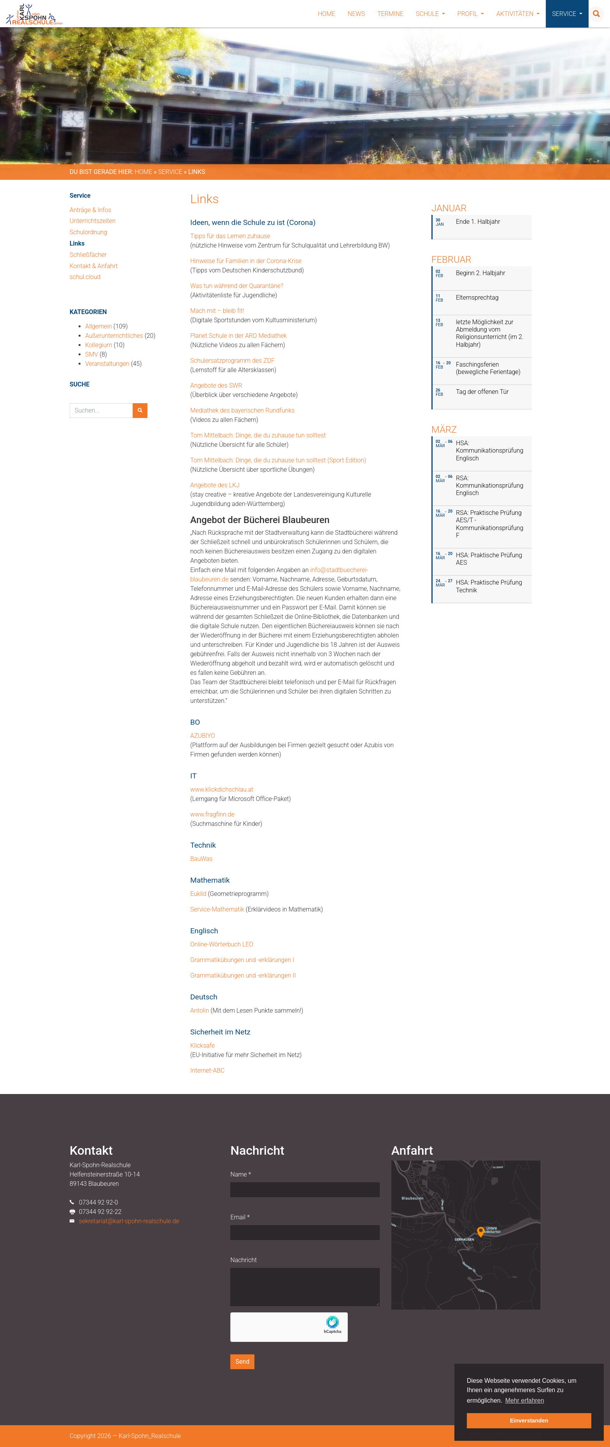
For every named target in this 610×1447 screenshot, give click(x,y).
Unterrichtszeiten (93, 221)
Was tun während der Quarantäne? (236, 286)
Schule (430, 14)
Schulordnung (88, 232)
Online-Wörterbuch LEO (221, 944)
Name (240, 1174)
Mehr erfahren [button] (524, 1400)
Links (77, 243)
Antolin (200, 1010)
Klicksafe (202, 1045)
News (356, 14)
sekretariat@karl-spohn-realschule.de (129, 1221)
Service (567, 14)
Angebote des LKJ (215, 485)
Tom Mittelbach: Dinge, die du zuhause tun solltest (258, 435)
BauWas (201, 858)
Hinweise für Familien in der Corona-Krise (245, 261)
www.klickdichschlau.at (221, 789)
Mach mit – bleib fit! (217, 310)
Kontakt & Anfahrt (94, 266)
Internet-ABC (207, 1070)
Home (326, 14)
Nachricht (243, 1260)
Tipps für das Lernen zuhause (230, 236)
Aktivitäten (518, 14)
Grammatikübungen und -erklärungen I (242, 960)
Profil (470, 14)
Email (239, 1217)
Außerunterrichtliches (114, 335)
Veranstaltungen (107, 363)
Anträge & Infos (90, 210)
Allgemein (98, 326)
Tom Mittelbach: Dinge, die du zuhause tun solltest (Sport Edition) (278, 460)
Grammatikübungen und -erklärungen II (243, 975)
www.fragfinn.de (212, 814)
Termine (390, 14)
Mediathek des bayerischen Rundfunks (242, 410)
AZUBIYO (202, 735)
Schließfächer (88, 254)
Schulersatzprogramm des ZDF (232, 360)
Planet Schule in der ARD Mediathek (238, 335)
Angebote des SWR (216, 385)
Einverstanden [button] (529, 1420)
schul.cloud (85, 277)
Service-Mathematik (217, 909)
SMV (91, 354)
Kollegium (98, 345)
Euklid (198, 893)
